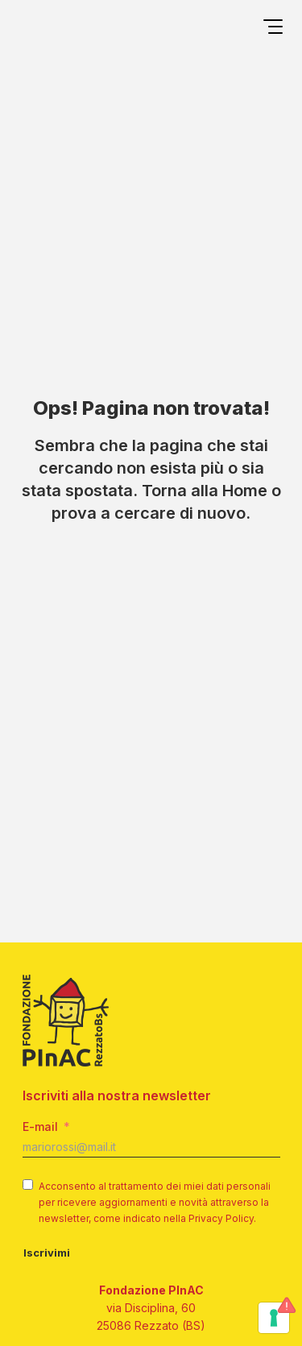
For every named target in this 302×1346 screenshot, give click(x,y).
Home (244, 490)
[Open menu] (273, 29)
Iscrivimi (46, 1252)
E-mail (40, 1126)
